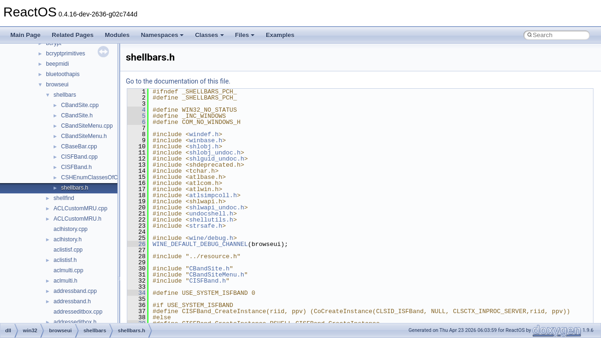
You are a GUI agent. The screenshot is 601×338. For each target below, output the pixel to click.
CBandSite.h (76, 115)
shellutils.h (211, 219)
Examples (280, 34)
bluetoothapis (62, 74)
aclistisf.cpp (68, 249)
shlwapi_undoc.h (216, 207)
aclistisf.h (65, 260)
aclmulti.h (65, 280)
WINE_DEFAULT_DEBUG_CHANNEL (200, 244)
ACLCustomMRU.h (77, 218)
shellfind (64, 198)
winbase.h (205, 140)
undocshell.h (211, 213)
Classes (209, 34)
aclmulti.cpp (68, 270)
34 (136, 293)
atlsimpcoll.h (213, 195)
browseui (57, 84)
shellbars (65, 95)
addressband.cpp (75, 291)
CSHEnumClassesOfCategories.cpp (106, 177)
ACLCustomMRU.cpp (81, 208)
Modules (117, 34)
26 (136, 244)
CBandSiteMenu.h (84, 136)
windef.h (203, 134)
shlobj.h (203, 146)
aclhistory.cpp (70, 229)
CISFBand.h (76, 167)
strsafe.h (205, 226)
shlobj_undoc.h (214, 152)
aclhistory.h (68, 239)
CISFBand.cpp (79, 157)
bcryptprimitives (65, 53)
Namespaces (162, 34)
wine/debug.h (211, 238)
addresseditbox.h (75, 322)
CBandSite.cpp (80, 105)
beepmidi (57, 64)
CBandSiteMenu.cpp (87, 126)
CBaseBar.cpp (79, 146)
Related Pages (72, 34)
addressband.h (72, 301)
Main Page (25, 34)
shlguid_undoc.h (216, 158)
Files (245, 34)
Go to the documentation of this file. (178, 81)
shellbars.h (74, 187)
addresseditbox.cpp (78, 311)
